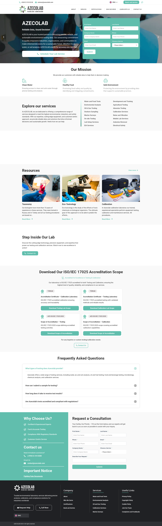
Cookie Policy (126, 504)
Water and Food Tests (92, 101)
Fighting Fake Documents (33, 476)
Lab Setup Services (91, 122)
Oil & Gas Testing (90, 108)
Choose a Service (118, 41)
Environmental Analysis (100, 500)
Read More (26, 219)
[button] (3, 37)
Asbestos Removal (120, 122)
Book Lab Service (69, 508)
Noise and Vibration (120, 115)
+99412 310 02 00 (26, 2)
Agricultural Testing (120, 105)
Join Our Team (127, 508)
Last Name (116, 24)
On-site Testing (90, 119)
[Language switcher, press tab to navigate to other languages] (113, 2)
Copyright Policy (127, 500)
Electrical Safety (119, 125)
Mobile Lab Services (120, 119)
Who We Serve (68, 500)
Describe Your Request (80, 456)
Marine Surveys (90, 115)
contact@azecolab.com (44, 2)
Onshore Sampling (91, 112)
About (65, 496)
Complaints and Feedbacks (131, 512)
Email (86, 41)
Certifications (68, 504)
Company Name (90, 33)
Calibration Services (120, 112)
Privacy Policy (126, 496)
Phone (114, 33)
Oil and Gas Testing (99, 504)
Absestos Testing (119, 108)
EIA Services (89, 125)
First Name (88, 24)
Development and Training (123, 101)
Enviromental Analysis (92, 105)
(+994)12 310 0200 (34, 456)
